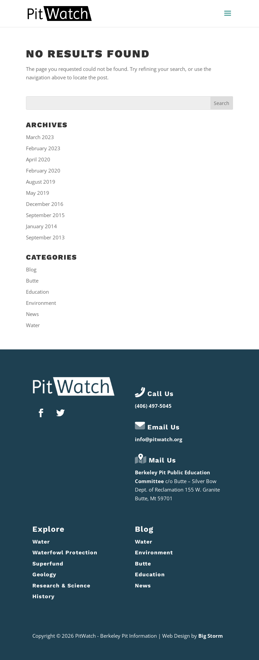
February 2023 (43, 148)
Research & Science (61, 585)
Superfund (47, 563)
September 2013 (45, 237)
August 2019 (40, 181)
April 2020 (38, 159)
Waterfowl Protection (64, 552)
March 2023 (40, 137)
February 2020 (43, 170)
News (32, 314)
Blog (31, 269)
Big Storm (210, 635)
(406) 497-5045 (153, 405)
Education (37, 291)
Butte (32, 280)
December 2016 (44, 204)
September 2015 (45, 215)
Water (33, 325)
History (43, 596)
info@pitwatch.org (158, 439)
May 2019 (37, 192)
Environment (41, 302)
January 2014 (41, 226)
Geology (44, 574)
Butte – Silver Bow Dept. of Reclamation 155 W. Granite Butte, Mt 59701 (177, 490)
